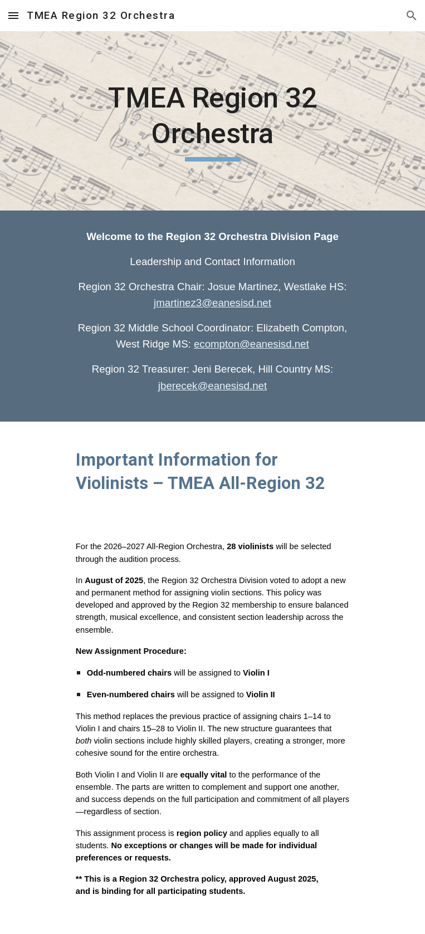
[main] (212, 121)
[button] (13, 15)
